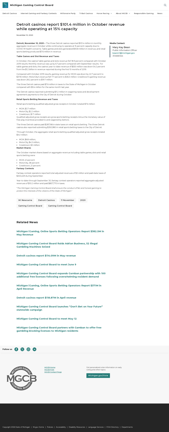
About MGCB (123, 13)
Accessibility (61, 427)
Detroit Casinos (10, 13)
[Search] (165, 5)
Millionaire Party (68, 13)
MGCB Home (49, 367)
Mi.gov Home (38, 427)
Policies (50, 427)
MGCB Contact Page (53, 372)
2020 (83, 200)
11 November (67, 200)
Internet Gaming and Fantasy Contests (39, 13)
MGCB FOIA (49, 370)
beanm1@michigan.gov (124, 53)
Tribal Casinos (86, 13)
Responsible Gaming (144, 13)
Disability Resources (77, 427)
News (159, 13)
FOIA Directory (112, 427)
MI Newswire (25, 200)
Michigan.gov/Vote (98, 375)
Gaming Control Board (30, 206)
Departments (127, 427)
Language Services (96, 427)
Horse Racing (104, 13)
